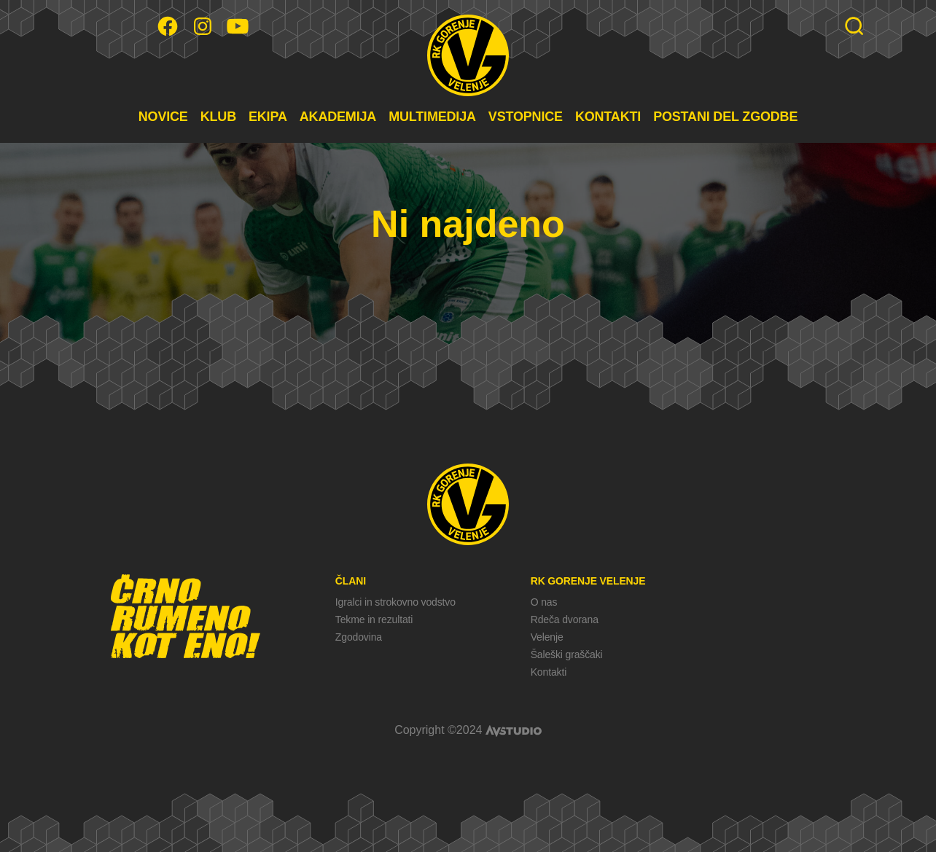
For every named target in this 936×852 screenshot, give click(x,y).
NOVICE (163, 116)
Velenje (547, 637)
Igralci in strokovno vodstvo (395, 602)
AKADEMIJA (338, 116)
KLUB (218, 116)
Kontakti (548, 672)
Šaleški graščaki (567, 654)
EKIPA (268, 116)
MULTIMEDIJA (432, 116)
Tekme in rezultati (374, 619)
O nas (544, 602)
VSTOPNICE (525, 116)
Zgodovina (358, 637)
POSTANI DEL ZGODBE (725, 116)
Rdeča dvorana (564, 619)
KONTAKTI (608, 116)
